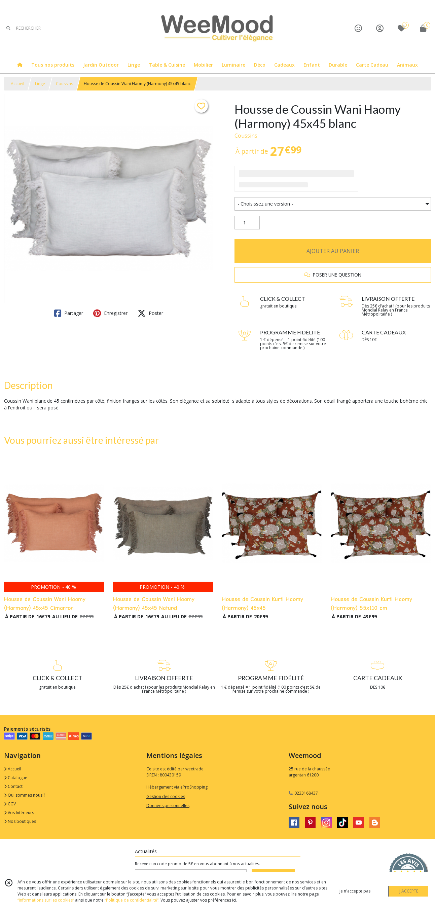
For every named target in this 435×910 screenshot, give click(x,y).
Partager (68, 313)
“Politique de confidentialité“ (131, 900)
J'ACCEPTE (408, 891)
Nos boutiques (20, 821)
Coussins (64, 83)
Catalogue (15, 777)
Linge (40, 83)
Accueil (17, 83)
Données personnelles (167, 805)
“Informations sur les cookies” (45, 900)
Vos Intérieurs (19, 812)
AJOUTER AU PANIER (332, 251)
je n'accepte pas (354, 891)
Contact (13, 786)
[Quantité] (247, 222)
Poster (150, 313)
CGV (10, 804)
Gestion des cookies (165, 796)
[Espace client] (380, 28)
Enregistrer (110, 313)
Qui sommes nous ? (24, 795)
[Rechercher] (8, 28)
